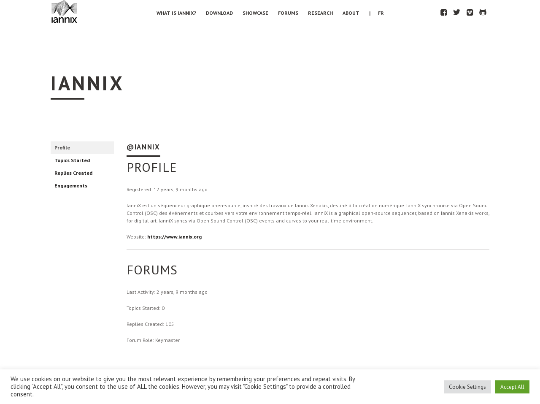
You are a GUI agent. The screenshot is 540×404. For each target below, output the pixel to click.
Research (320, 13)
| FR (376, 13)
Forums (288, 13)
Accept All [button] (512, 386)
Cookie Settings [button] (467, 386)
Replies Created (73, 173)
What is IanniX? (176, 13)
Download (219, 13)
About (351, 13)
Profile (62, 147)
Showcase (255, 13)
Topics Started (72, 160)
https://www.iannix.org (174, 236)
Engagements (70, 185)
